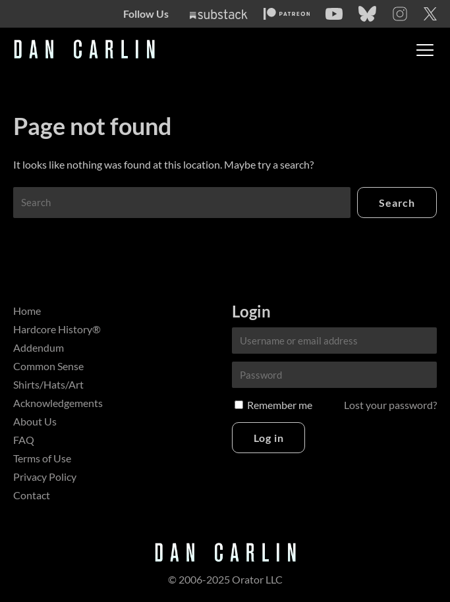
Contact (31, 495)
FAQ (23, 439)
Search (397, 202)
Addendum (38, 347)
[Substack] (219, 14)
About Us (35, 421)
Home (27, 310)
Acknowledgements (58, 403)
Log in (269, 437)
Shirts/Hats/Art (48, 384)
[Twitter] (430, 13)
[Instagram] (400, 14)
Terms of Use (42, 458)
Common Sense (48, 366)
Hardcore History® (57, 329)
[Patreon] (287, 14)
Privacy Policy (44, 476)
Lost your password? (390, 404)
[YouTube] (334, 13)
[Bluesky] (367, 14)
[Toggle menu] (425, 50)
